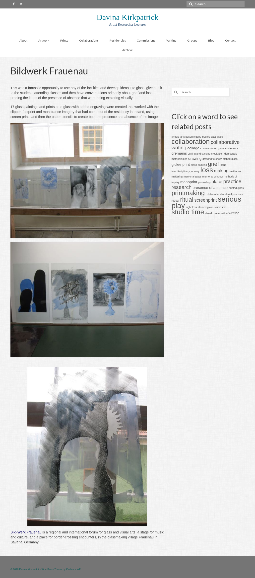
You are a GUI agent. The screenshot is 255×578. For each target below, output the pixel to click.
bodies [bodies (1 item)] (206, 136)
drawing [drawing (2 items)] (194, 158)
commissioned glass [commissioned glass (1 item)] (212, 148)
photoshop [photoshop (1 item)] (204, 182)
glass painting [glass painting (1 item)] (199, 164)
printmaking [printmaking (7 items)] (188, 192)
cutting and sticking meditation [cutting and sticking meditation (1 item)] (205, 153)
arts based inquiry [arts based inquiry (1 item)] (190, 136)
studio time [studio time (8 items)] (188, 212)
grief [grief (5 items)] (213, 164)
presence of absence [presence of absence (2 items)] (210, 187)
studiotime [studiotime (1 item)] (220, 207)
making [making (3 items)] (221, 170)
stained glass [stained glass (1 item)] (205, 207)
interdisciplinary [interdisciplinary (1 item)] (181, 171)
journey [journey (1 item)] (195, 171)
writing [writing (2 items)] (234, 213)
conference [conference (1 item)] (231, 148)
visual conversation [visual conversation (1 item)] (216, 213)
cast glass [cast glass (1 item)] (217, 136)
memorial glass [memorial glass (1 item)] (192, 176)
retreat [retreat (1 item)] (175, 200)
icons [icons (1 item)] (223, 164)
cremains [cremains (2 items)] (179, 153)
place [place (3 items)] (216, 181)
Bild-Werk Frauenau (25, 532)
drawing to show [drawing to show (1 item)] (212, 158)
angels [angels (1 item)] (175, 136)
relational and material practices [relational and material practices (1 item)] (224, 194)
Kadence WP (73, 569)
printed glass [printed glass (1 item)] (236, 187)
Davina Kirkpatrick (127, 17)
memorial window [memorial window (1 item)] (212, 176)
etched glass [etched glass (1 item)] (230, 158)
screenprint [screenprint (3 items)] (205, 200)
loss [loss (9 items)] (206, 170)
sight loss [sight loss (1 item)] (191, 207)
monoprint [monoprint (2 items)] (188, 182)
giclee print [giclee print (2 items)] (181, 164)
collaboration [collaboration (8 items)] (191, 141)
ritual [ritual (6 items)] (186, 199)
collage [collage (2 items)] (193, 148)
